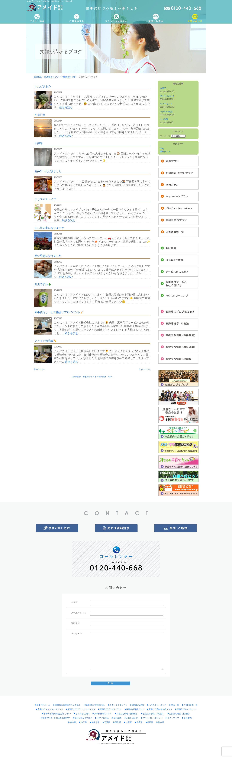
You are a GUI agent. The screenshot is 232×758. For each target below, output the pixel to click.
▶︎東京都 (72, 722)
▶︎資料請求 (116, 718)
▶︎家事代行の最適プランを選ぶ (66, 705)
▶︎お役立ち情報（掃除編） (126, 714)
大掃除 (39, 143)
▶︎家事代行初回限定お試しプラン (56, 714)
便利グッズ (165, 151)
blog (162, 148)
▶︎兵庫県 (138, 722)
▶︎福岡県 (149, 722)
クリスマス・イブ (45, 199)
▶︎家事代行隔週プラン (134, 709)
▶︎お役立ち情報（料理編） (152, 714)
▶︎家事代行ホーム (42, 705)
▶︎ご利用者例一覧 (189, 705)
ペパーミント (166, 104)
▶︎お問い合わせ (131, 718)
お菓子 (163, 88)
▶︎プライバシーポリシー (151, 718)
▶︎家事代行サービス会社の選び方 (55, 718)
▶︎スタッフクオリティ (117, 705)
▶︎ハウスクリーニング (156, 705)
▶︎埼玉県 (83, 722)
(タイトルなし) (167, 96)
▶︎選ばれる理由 (137, 705)
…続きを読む (65, 107)
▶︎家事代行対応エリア (102, 714)
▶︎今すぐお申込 (102, 718)
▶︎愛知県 (117, 722)
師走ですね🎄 (43, 284)
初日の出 (40, 114)
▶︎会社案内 (187, 718)
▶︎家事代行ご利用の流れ (94, 705)
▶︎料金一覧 (174, 705)
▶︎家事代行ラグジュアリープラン (80, 709)
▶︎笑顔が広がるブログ (82, 718)
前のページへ (39, 369)
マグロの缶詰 (166, 111)
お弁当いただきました (48, 171)
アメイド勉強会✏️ (46, 340)
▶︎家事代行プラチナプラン (109, 709)
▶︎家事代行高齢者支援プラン (159, 709)
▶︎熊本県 (160, 722)
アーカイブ (165, 136)
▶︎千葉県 (106, 722)
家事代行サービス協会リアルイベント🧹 (59, 312)
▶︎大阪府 (128, 722)
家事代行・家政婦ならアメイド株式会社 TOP (55, 77)
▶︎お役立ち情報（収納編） (179, 714)
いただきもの (43, 86)
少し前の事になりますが (49, 227)
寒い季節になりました (48, 255)
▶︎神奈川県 (94, 722)
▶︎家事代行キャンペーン (185, 709)
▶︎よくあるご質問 (81, 714)
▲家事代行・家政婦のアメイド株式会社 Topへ (92, 377)
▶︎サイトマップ (172, 718)
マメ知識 (164, 119)
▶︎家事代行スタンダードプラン (49, 709)
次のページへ (144, 369)
